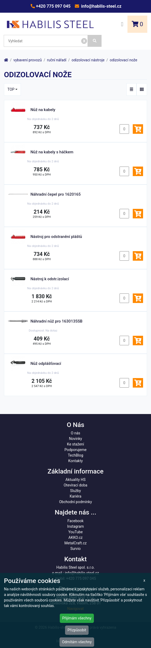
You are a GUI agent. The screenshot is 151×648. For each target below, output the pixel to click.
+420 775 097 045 (53, 6)
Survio (75, 548)
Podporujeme (75, 450)
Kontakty (75, 461)
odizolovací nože (123, 60)
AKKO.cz (75, 537)
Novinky (75, 438)
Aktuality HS (76, 479)
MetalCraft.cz (76, 543)
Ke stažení (75, 444)
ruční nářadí (56, 60)
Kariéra (75, 496)
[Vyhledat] (95, 41)
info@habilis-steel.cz (100, 6)
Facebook (75, 521)
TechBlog (75, 455)
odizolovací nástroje (88, 60)
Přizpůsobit (76, 630)
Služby (75, 491)
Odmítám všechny (76, 642)
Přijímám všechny (76, 618)
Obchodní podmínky (75, 502)
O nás (75, 433)
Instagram (75, 526)
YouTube (75, 532)
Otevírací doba (76, 485)
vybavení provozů (27, 60)
